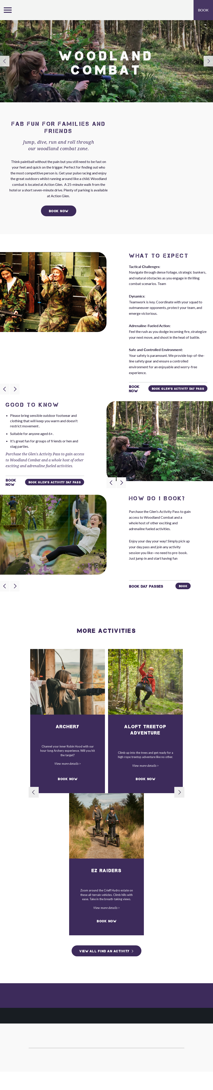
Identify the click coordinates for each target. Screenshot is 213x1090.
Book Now (67, 779)
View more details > (67, 764)
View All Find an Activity (104, 951)
